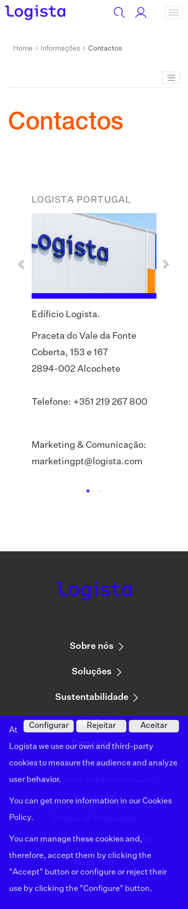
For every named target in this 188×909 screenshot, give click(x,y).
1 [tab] (88, 491)
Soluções (92, 671)
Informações (60, 48)
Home (23, 48)
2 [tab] (100, 491)
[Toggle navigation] (173, 12)
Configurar (49, 726)
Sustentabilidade (91, 697)
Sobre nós (92, 646)
